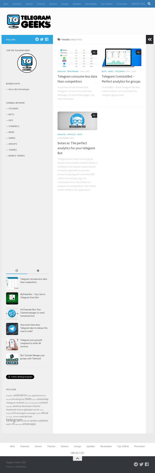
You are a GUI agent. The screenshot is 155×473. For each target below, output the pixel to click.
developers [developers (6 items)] (27, 406)
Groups (64, 3)
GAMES (11, 138)
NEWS (11, 132)
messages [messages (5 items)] (21, 413)
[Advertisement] (28, 212)
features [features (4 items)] (20, 409)
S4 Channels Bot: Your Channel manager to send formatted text (32, 312)
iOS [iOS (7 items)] (14, 413)
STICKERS (13, 108)
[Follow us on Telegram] (37, 39)
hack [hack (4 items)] (35, 409)
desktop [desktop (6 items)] (17, 406)
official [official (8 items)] (44, 413)
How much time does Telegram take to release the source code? (34, 328)
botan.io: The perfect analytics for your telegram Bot (76, 148)
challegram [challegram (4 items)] (11, 402)
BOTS (11, 114)
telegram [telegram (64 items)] (14, 420)
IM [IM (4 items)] (38, 409)
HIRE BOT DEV (138, 3)
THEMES (12, 149)
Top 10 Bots (106, 3)
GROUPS (12, 143)
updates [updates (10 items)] (43, 420)
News (110, 71)
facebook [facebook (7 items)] (11, 409)
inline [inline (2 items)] (41, 410)
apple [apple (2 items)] (29, 396)
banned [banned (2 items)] (8, 399)
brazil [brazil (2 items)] (34, 399)
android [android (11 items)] (18, 395)
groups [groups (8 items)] (28, 409)
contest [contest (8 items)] (43, 402)
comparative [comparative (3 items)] (34, 403)
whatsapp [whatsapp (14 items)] (29, 424)
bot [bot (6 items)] (23, 399)
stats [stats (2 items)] (11, 417)
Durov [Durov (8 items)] (37, 406)
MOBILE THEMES (16, 155)
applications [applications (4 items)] (37, 395)
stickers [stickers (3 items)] (16, 416)
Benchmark (73, 71)
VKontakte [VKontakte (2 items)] (18, 424)
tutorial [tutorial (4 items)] (26, 420)
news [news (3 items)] (38, 413)
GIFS (10, 120)
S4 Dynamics (21, 466)
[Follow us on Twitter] (42, 39)
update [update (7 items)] (34, 420)
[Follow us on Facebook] (46, 39)
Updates (77, 3)
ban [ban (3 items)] (44, 395)
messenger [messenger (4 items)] (31, 413)
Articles (72, 134)
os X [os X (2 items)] (7, 417)
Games (29, 3)
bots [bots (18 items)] (28, 399)
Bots (6, 3)
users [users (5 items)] (8, 424)
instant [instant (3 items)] (9, 413)
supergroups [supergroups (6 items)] (25, 416)
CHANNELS (13, 126)
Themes (41, 3)
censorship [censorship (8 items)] (42, 399)
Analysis (62, 71)
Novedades (91, 3)
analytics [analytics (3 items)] (9, 395)
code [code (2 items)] (26, 403)
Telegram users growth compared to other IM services (31, 343)
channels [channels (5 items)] (20, 402)
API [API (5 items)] (25, 395)
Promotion (122, 3)
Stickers (53, 3)
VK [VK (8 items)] (13, 424)
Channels (16, 3)
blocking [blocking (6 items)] (16, 399)
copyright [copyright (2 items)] (9, 406)
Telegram (119, 71)
